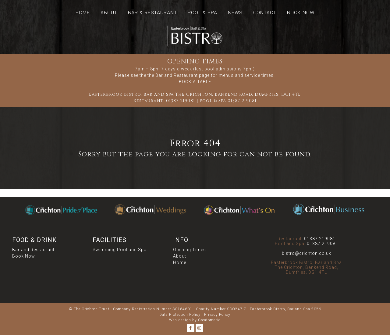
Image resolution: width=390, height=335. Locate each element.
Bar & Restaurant (152, 13)
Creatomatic (209, 320)
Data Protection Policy (179, 314)
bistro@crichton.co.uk (306, 253)
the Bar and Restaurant (172, 75)
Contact (264, 13)
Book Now (300, 13)
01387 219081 (180, 101)
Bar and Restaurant (33, 249)
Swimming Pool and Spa (120, 249)
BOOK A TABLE (195, 81)
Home (83, 13)
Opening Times (189, 249)
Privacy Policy (217, 314)
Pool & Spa (202, 13)
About (109, 13)
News (235, 13)
